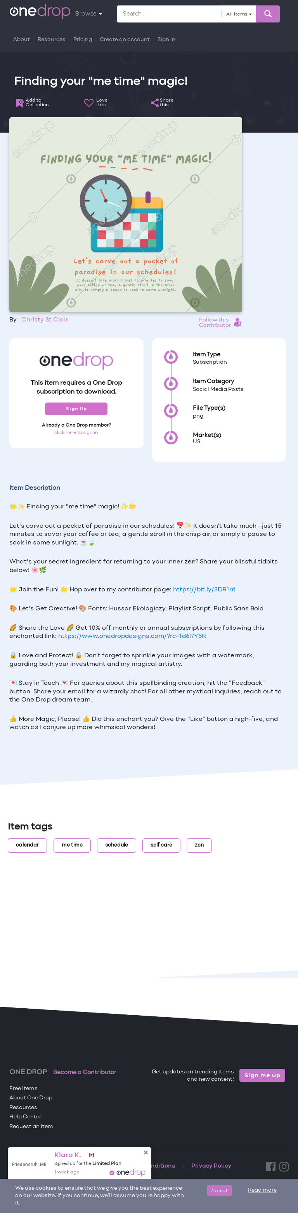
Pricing (82, 39)
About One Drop (30, 1098)
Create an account (125, 39)
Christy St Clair (44, 320)
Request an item (31, 1126)
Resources (52, 39)
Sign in (166, 39)
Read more (262, 1190)
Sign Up (76, 408)
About (21, 39)
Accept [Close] (219, 1190)
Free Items (23, 1088)
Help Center (25, 1117)
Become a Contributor (84, 1072)
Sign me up (262, 1075)
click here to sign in (76, 432)
